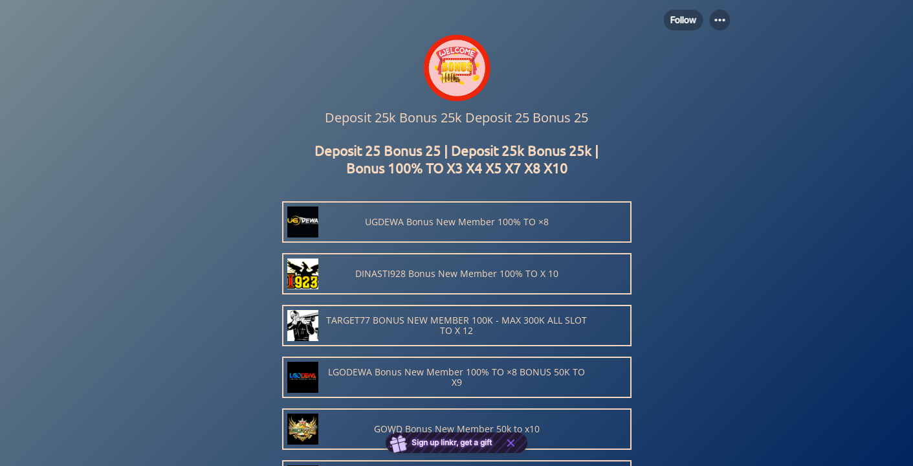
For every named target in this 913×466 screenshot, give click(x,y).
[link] (457, 222)
